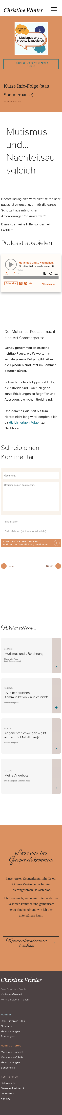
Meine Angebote (16, 770)
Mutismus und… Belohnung (24, 648)
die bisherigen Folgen (25, 422)
